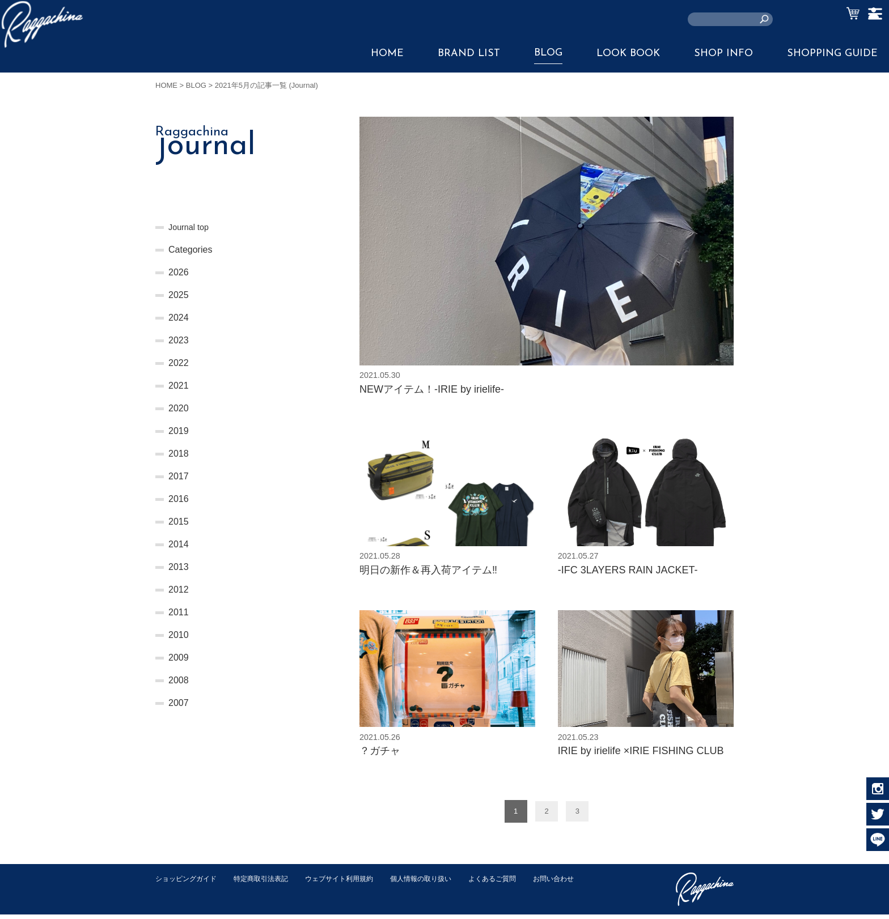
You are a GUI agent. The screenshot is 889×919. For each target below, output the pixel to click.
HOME (387, 53)
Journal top (190, 227)
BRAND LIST (469, 53)
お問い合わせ (177, 895)
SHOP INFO (723, 53)
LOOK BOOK (628, 53)
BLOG (548, 53)
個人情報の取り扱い (438, 883)
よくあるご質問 (514, 883)
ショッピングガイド (188, 883)
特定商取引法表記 (268, 883)
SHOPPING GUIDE (832, 53)
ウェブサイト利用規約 (351, 883)
